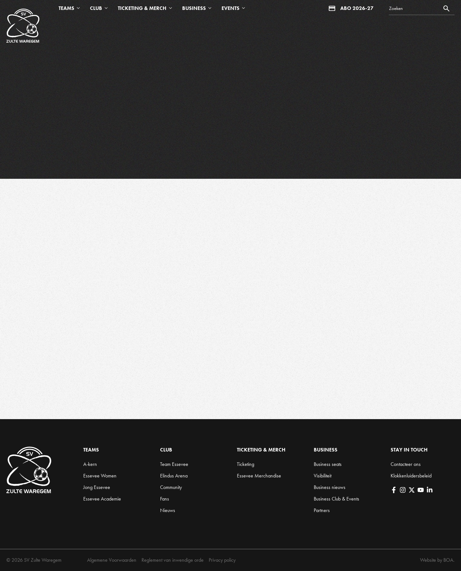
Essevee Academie (102, 498)
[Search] (422, 8)
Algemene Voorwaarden (111, 560)
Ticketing (245, 464)
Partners (322, 510)
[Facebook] (394, 490)
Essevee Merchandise (259, 475)
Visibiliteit (322, 475)
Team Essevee (174, 464)
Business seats (328, 464)
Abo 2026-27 (351, 8)
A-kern (90, 464)
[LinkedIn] (429, 490)
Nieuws (167, 510)
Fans (164, 498)
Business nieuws (329, 487)
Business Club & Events (336, 498)
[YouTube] (420, 490)
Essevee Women (100, 475)
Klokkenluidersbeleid (411, 475)
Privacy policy (222, 560)
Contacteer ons (406, 464)
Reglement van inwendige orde (173, 560)
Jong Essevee (96, 487)
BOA (448, 560)
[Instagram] (403, 490)
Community (171, 487)
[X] (411, 490)
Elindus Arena (174, 475)
